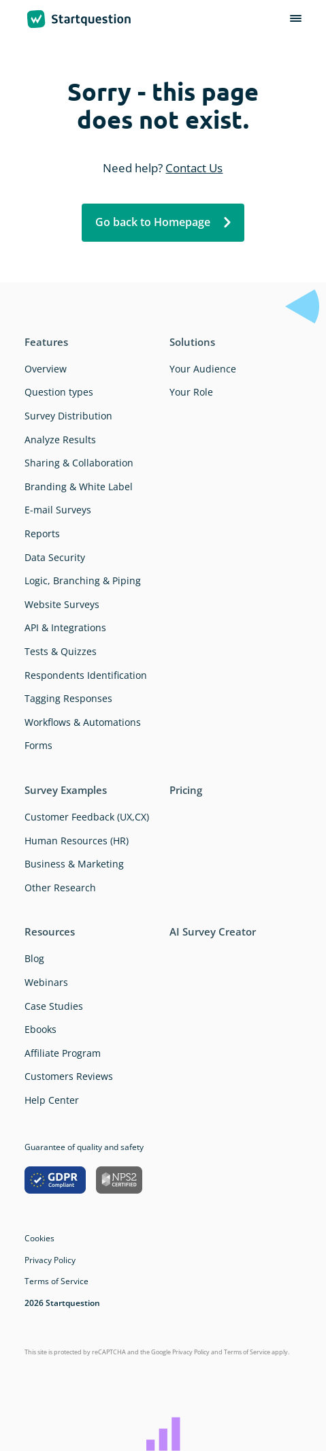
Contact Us (194, 168)
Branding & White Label (79, 486)
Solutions (192, 342)
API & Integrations (65, 627)
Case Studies (54, 1006)
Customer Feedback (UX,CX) (87, 816)
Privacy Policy (50, 1260)
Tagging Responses (68, 698)
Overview (46, 368)
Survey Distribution (68, 415)
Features (46, 342)
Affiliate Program (63, 1053)
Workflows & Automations (83, 722)
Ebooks (40, 1029)
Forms (38, 745)
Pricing (185, 790)
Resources (50, 931)
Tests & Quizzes (61, 651)
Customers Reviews (69, 1076)
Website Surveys (62, 604)
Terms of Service (56, 1281)
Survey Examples (66, 790)
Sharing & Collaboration (79, 462)
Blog (34, 958)
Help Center (52, 1100)
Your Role (191, 391)
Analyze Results (60, 439)
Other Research (60, 887)
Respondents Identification (86, 675)
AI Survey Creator (212, 931)
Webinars (46, 982)
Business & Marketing (74, 863)
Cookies (39, 1238)
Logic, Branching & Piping (83, 580)
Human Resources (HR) (77, 840)
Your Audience (202, 368)
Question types (59, 391)
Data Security (55, 557)
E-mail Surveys (58, 509)
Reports (42, 533)
